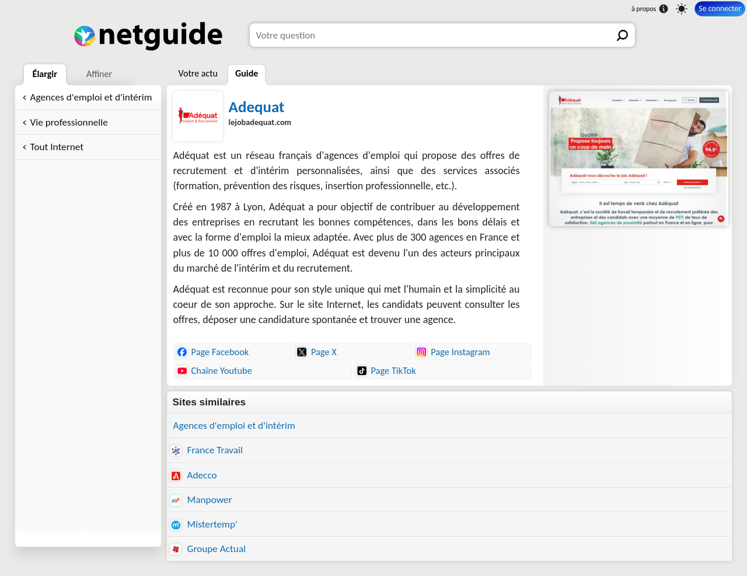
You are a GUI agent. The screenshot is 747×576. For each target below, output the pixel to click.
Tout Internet (56, 147)
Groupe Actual (208, 549)
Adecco (193, 475)
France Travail (206, 450)
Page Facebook (213, 352)
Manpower (201, 500)
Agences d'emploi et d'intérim (91, 97)
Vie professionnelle (69, 122)
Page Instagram (453, 352)
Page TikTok (386, 370)
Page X (316, 352)
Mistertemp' (204, 524)
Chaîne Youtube (214, 370)
